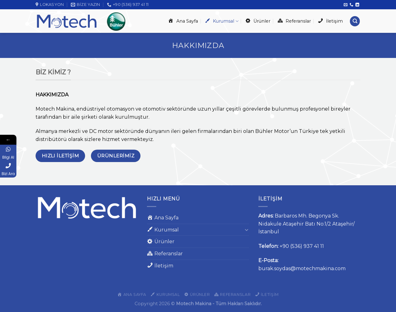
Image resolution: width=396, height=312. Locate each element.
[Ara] (355, 21)
